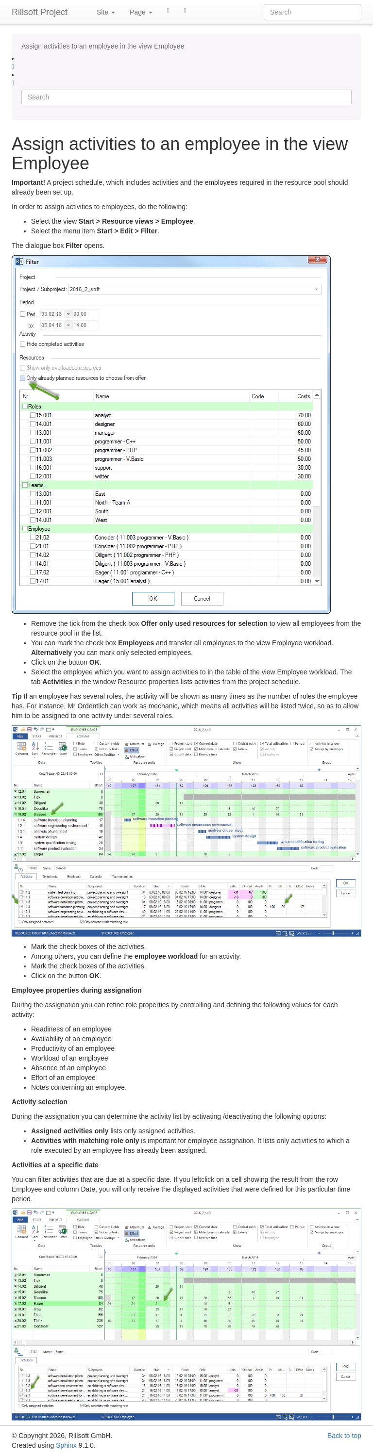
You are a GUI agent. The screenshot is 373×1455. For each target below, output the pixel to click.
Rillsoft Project (40, 12)
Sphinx (66, 1445)
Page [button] (141, 12)
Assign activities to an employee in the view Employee (102, 46)
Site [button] (106, 12)
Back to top (344, 1435)
